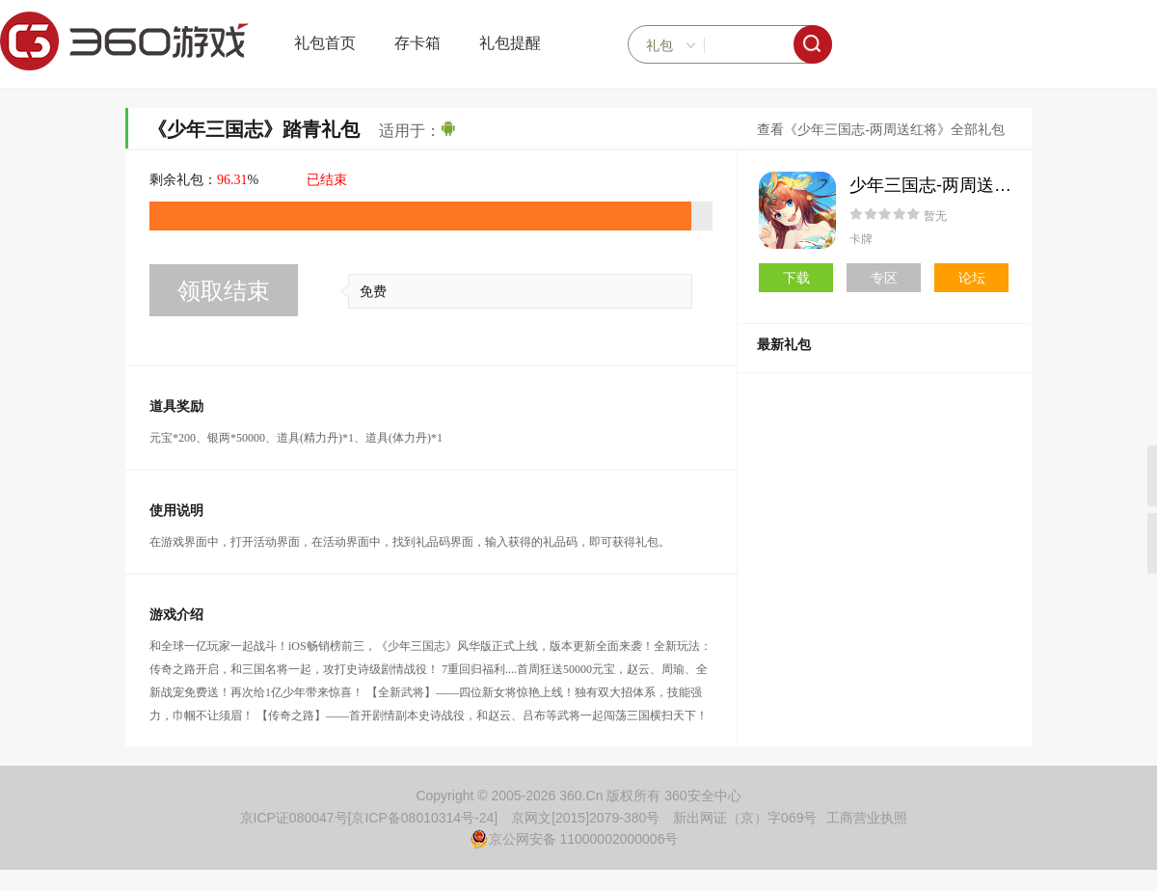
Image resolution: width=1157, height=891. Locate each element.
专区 (884, 277)
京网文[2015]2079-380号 (585, 817)
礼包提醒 (510, 43)
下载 (796, 277)
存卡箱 (417, 43)
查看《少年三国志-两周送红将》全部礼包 (881, 129)
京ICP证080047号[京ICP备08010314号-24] (369, 817)
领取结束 (223, 291)
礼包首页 (325, 43)
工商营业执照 (866, 817)
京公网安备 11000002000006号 (574, 839)
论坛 (971, 277)
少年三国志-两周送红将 (939, 185)
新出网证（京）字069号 (745, 817)
